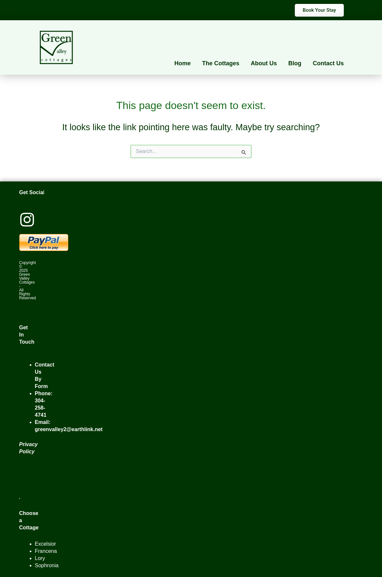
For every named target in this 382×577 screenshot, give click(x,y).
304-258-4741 (41, 408)
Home (182, 63)
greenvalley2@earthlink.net (69, 429)
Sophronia (47, 565)
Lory (40, 558)
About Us (264, 63)
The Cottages (220, 63)
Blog (294, 63)
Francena (46, 551)
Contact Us (328, 63)
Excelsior (45, 544)
